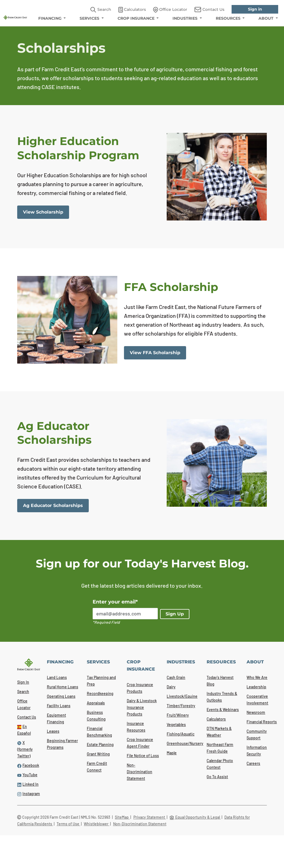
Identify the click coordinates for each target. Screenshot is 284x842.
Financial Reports (262, 721)
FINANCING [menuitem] (50, 18)
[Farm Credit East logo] (15, 16)
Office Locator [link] (170, 10)
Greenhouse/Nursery (185, 743)
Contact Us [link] (209, 9)
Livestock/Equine (182, 696)
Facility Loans (58, 705)
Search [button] (100, 10)
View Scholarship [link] (43, 212)
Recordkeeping (100, 693)
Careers (253, 763)
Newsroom (256, 712)
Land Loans (57, 677)
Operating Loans (61, 696)
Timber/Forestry (181, 705)
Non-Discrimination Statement (139, 772)
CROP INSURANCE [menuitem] (137, 18)
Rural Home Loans (62, 686)
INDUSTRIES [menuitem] (186, 18)
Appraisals (96, 703)
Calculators (216, 719)
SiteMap (122, 817)
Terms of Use (68, 823)
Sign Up (175, 614)
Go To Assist (217, 776)
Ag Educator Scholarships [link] (53, 505)
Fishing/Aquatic (180, 734)
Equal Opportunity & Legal (195, 817)
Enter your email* (115, 602)
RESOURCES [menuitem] (229, 18)
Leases (53, 731)
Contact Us (26, 717)
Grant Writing (98, 754)
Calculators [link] (132, 9)
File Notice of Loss (143, 755)
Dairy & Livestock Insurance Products (142, 707)
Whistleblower (96, 823)
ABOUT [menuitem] (266, 18)
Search (23, 691)
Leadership (256, 686)
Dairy (171, 686)
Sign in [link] (255, 9)
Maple (172, 752)
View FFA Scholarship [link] (155, 352)
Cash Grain (176, 677)
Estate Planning (100, 744)
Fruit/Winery (178, 715)
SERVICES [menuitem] (90, 18)
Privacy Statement (149, 817)
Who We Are (257, 677)
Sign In (23, 682)
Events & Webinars (223, 709)
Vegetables (176, 724)
